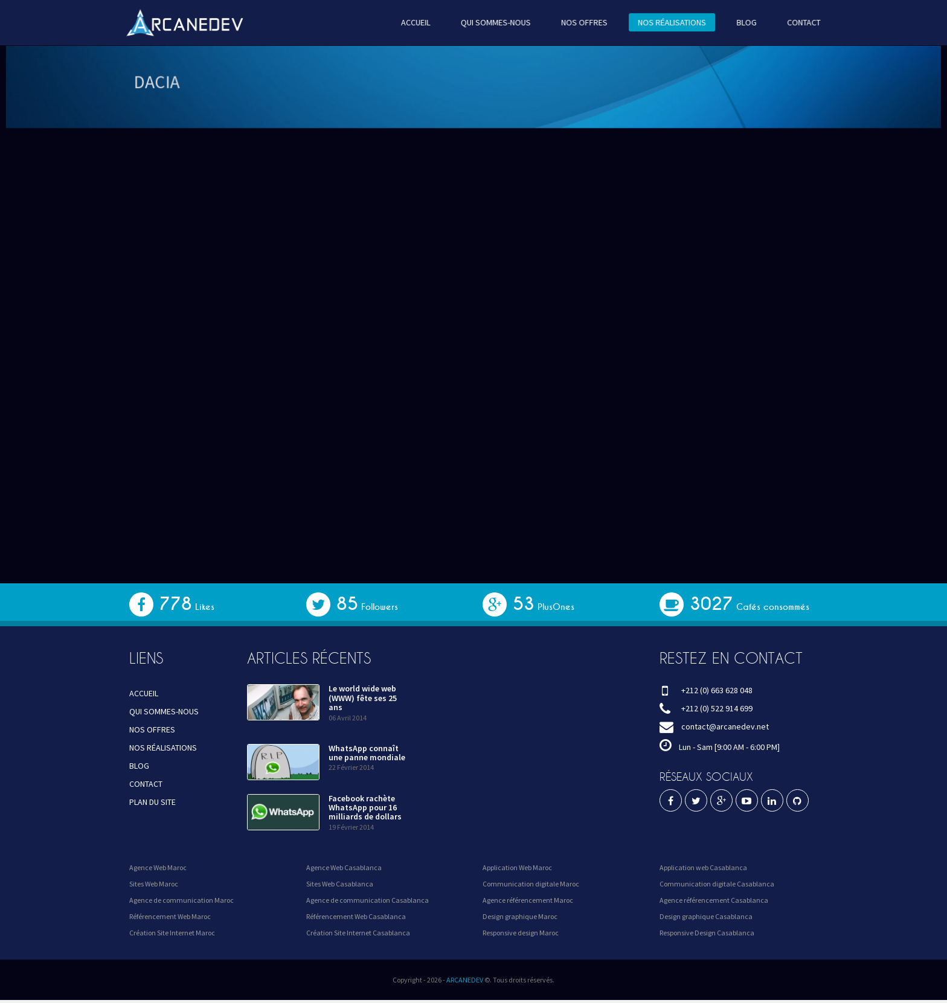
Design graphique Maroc (520, 916)
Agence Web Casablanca (344, 867)
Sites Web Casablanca (339, 883)
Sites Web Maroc (153, 883)
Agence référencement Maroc (528, 900)
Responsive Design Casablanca (707, 932)
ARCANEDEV (464, 979)
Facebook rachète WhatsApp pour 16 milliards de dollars (365, 807)
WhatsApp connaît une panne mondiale (367, 753)
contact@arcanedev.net (725, 726)
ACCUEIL (417, 22)
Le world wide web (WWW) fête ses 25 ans (363, 698)
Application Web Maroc (517, 867)
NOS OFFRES (580, 22)
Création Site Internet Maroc (172, 932)
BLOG (737, 22)
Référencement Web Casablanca (356, 916)
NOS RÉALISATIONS (665, 22)
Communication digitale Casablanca (717, 883)
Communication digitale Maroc (531, 883)
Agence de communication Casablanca (367, 900)
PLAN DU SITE (152, 801)
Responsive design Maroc (521, 932)
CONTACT (793, 22)
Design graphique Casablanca (706, 916)
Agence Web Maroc (158, 867)
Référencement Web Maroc (170, 916)
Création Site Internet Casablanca (358, 932)
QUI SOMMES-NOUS (495, 22)
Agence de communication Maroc (181, 900)
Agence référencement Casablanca (714, 900)
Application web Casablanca (703, 867)
